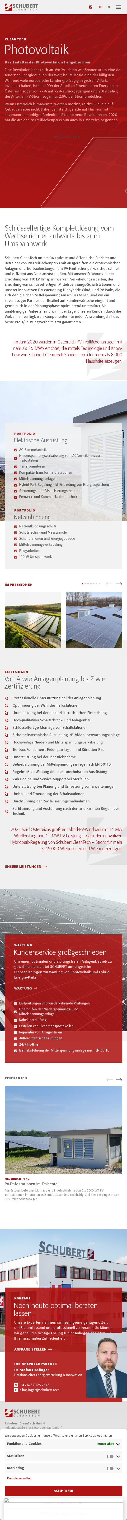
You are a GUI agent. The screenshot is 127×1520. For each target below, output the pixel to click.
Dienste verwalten (19, 1478)
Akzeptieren (63, 1490)
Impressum (79, 1513)
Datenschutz (61, 1513)
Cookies (45, 1513)
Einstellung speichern (63, 1503)
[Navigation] (118, 7)
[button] (109, 591)
